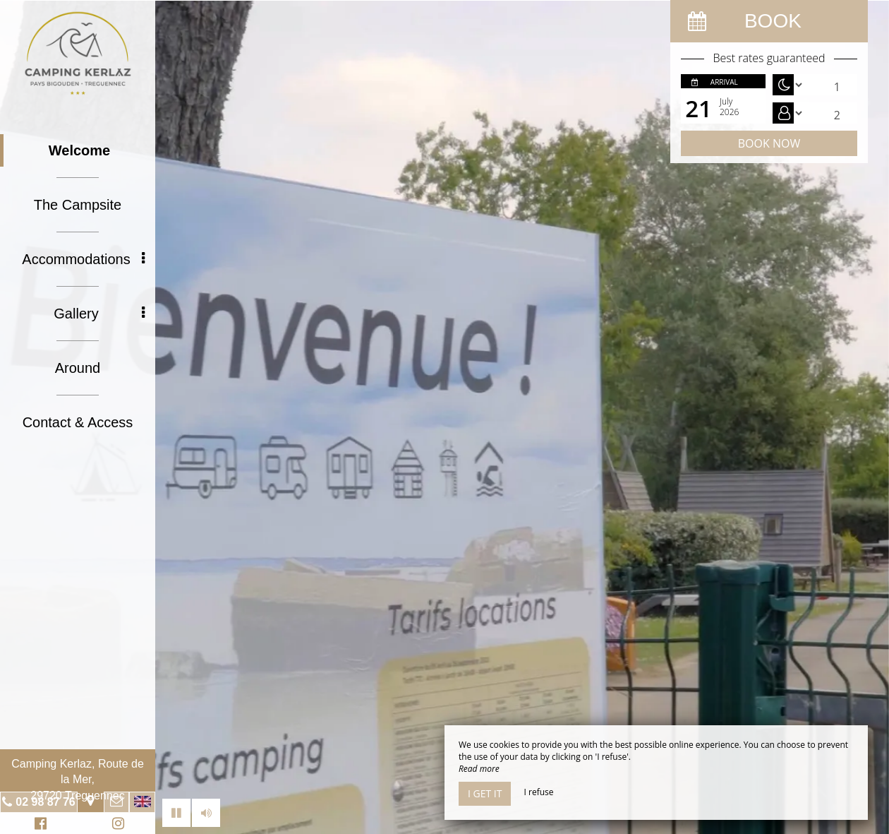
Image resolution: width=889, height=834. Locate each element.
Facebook (38, 825)
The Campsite (78, 205)
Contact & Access (78, 422)
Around (78, 368)
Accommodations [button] (83, 259)
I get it (485, 793)
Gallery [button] (99, 313)
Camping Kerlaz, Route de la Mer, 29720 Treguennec (77, 780)
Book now (769, 143)
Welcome (79, 150)
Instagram (116, 825)
